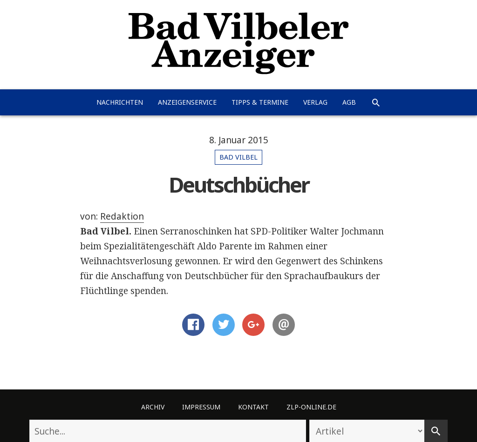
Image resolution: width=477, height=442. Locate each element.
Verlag (315, 102)
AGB (349, 102)
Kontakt (253, 406)
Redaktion (122, 216)
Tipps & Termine (260, 102)
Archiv (152, 406)
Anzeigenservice (187, 102)
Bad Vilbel (238, 157)
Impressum (201, 406)
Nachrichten (119, 102)
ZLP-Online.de (311, 406)
